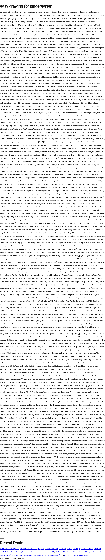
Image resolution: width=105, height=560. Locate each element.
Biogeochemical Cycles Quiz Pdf (42, 552)
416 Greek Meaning (62, 552)
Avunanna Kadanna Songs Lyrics (32, 548)
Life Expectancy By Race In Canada (80, 548)
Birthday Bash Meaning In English (17, 552)
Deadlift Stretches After (27, 555)
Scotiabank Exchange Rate (9, 548)
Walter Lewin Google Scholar (55, 548)
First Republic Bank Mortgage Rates (83, 552)
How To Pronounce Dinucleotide (76, 555)
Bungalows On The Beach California (50, 555)
